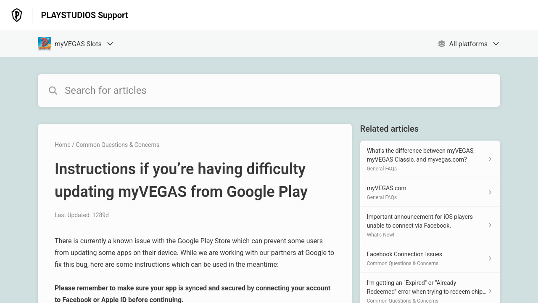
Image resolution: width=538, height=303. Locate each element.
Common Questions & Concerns (117, 144)
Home (63, 144)
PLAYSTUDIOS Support (84, 15)
